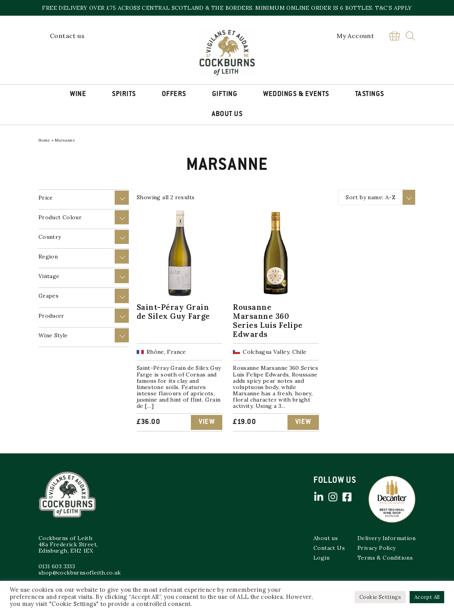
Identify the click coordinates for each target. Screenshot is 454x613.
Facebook (347, 497)
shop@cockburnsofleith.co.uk (79, 572)
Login (321, 557)
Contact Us (329, 547)
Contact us (67, 36)
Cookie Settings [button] (380, 597)
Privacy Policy (376, 547)
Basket (394, 35)
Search (410, 35)
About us (325, 538)
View (206, 422)
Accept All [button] (426, 597)
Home (44, 140)
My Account (355, 36)
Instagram (333, 497)
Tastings (369, 94)
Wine (78, 94)
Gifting (225, 94)
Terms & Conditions (385, 557)
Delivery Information (386, 538)
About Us (227, 114)
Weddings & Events (296, 94)
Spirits (124, 94)
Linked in (318, 497)
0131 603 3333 (56, 566)
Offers (174, 94)
